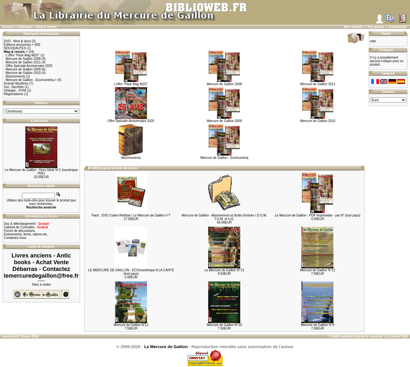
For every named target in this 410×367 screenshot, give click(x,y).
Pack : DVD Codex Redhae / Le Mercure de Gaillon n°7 (131, 215)
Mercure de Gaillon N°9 (317, 325)
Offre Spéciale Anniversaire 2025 (29, 66)
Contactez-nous (15, 238)
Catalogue (24, 27)
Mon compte (353, 27)
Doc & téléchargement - (26, 223)
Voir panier (375, 27)
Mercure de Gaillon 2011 (23, 62)
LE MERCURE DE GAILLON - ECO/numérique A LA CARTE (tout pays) (131, 271)
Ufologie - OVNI (15, 90)
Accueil (7, 27)
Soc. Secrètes (14, 87)
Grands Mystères (16, 83)
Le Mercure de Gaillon (166, 346)
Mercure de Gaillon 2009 (23, 69)
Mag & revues (46, 27)
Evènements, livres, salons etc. (26, 234)
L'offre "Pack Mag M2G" (23, 55)
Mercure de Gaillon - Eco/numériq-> (31, 80)
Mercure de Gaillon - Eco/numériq (225, 156)
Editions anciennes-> (19, 44)
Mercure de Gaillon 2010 (23, 73)
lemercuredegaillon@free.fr (41, 276)
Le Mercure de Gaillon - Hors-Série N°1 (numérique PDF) (41, 171)
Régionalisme (13, 94)
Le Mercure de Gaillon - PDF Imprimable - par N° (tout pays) (317, 215)
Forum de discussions (19, 230)
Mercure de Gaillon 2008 (23, 59)
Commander (397, 27)
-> (16, 51)
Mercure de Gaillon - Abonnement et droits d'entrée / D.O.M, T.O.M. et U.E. (224, 217)
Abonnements (15, 76)
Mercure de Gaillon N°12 (317, 270)
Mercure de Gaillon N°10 (224, 325)
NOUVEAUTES (15, 48)
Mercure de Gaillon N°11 (131, 325)
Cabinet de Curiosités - (26, 227)
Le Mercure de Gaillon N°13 (224, 270)
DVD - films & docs (17, 41)
